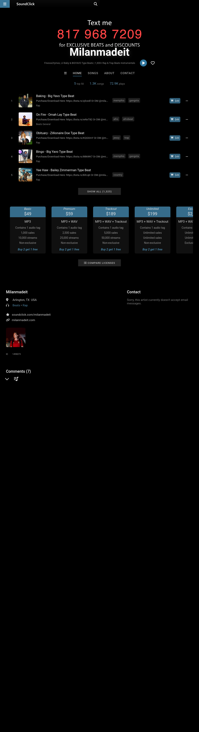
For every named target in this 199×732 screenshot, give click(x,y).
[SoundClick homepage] (26, 4)
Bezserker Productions (52, 624)
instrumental (23, 462)
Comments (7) (18, 367)
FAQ (16, 709)
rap (9, 462)
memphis (119, 100)
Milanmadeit (17, 287)
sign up (21, 437)
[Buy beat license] (176, 100)
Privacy (93, 709)
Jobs (53, 709)
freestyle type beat (150, 462)
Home (77, 73)
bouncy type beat (18, 469)
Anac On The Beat (147, 624)
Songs (93, 73)
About (109, 73)
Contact (127, 73)
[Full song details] (188, 100)
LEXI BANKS (83, 624)
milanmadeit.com (23, 315)
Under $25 (136, 645)
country (118, 171)
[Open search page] (195, 4)
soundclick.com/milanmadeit (31, 310)
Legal (104, 709)
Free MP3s (63, 645)
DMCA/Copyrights (72, 709)
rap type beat (104, 462)
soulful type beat (177, 462)
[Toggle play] (10, 100)
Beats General (42, 123)
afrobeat (128, 118)
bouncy (71, 462)
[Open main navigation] (5, 4)
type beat (86, 462)
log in (35, 437)
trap (127, 135)
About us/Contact (34, 709)
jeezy (117, 135)
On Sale (111, 645)
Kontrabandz (115, 624)
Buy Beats (87, 645)
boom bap (56, 462)
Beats (16, 301)
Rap (37, 105)
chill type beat (125, 462)
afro (116, 118)
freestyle (40, 462)
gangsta (134, 100)
